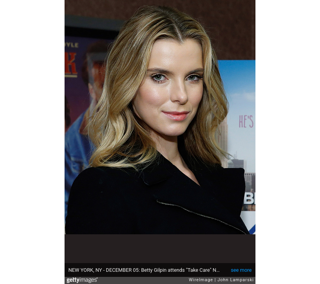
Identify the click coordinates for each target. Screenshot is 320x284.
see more (241, 270)
